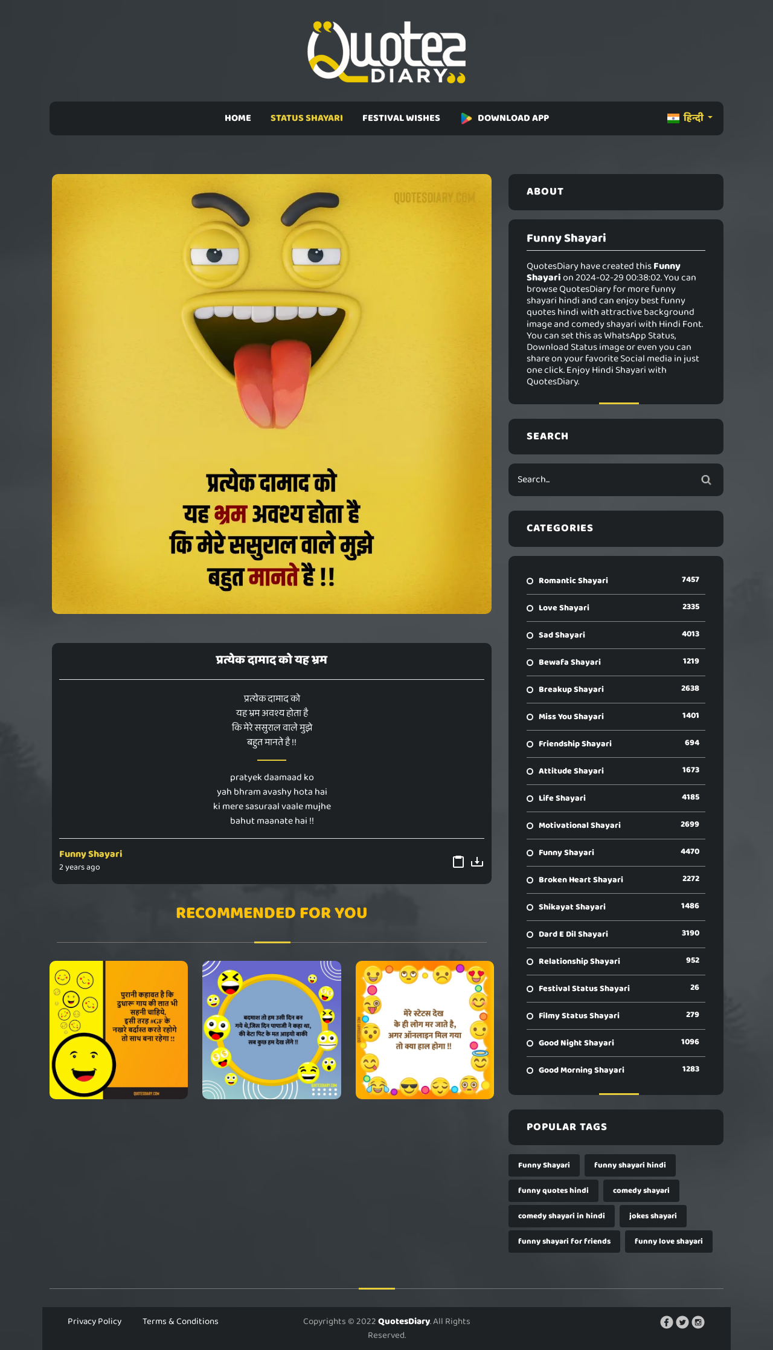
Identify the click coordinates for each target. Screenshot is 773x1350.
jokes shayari (653, 1216)
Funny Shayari (91, 854)
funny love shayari (669, 1241)
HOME (238, 118)
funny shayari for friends (564, 1241)
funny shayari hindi (630, 1165)
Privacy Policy (94, 1321)
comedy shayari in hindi (561, 1216)
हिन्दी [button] (686, 118)
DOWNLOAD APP (504, 118)
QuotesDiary (404, 1321)
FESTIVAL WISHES (401, 118)
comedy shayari (641, 1190)
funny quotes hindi (553, 1190)
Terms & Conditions (181, 1321)
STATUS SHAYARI (307, 118)
